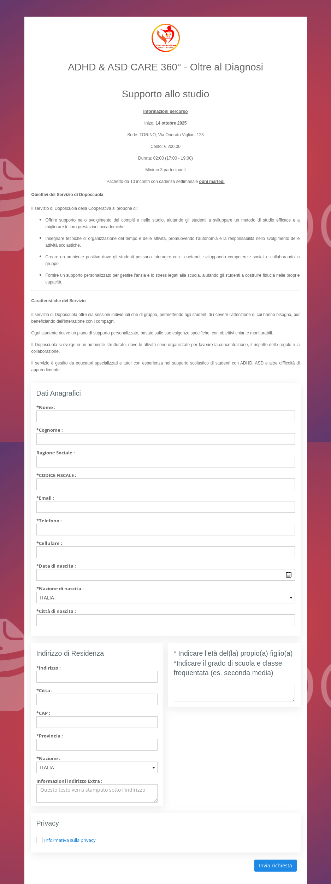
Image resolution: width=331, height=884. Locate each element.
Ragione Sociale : (55, 452)
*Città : (44, 690)
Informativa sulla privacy (70, 840)
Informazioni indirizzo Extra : (69, 781)
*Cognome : (49, 430)
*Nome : (45, 407)
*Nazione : (48, 758)
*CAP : (43, 713)
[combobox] (165, 597)
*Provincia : (49, 736)
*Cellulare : (49, 543)
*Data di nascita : (56, 566)
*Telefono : (49, 520)
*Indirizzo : (48, 668)
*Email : (45, 498)
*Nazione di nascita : (60, 588)
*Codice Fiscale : (56, 475)
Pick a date (288, 575)
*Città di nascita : (56, 611)
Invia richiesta (275, 865)
